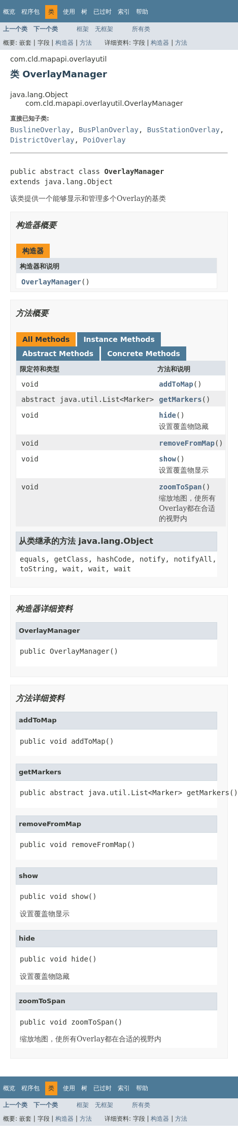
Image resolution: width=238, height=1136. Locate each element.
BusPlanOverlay (109, 130)
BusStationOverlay (183, 130)
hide (167, 415)
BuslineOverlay (40, 130)
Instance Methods (118, 339)
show (167, 459)
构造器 (64, 42)
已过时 (102, 11)
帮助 (142, 11)
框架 (83, 29)
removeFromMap (187, 443)
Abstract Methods (57, 353)
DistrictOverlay (42, 140)
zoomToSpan (180, 487)
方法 (86, 42)
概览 (9, 11)
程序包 (30, 11)
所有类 (141, 29)
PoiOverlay (104, 140)
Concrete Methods (143, 353)
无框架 (104, 29)
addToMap (176, 384)
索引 (124, 11)
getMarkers (180, 399)
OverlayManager (51, 282)
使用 (69, 11)
